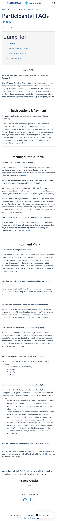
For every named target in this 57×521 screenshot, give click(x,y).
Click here (48, 454)
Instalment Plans (15, 58)
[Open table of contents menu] (4, 2)
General (12, 43)
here (24, 175)
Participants (14, 9)
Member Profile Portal (18, 53)
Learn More (25, 230)
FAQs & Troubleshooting (30, 9)
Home (4, 9)
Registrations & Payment (18, 48)
